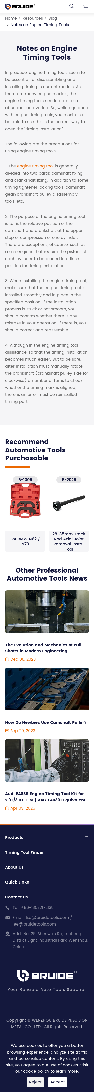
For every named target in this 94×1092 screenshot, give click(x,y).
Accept (57, 1082)
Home (11, 18)
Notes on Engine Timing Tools (40, 25)
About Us (14, 867)
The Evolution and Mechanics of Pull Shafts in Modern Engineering (43, 648)
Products (14, 837)
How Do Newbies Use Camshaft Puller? (46, 723)
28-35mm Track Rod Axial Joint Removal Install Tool (68, 542)
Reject (35, 1082)
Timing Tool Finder (24, 852)
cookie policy (36, 1071)
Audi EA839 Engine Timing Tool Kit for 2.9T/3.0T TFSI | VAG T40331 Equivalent (45, 797)
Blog (52, 18)
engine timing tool (35, 166)
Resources (32, 18)
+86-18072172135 (37, 907)
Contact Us (16, 897)
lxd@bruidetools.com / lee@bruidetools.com (42, 921)
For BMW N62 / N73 (25, 542)
